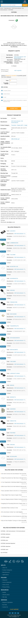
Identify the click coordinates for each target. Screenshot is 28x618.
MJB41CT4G (13, 420)
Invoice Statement (6, 582)
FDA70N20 (12, 432)
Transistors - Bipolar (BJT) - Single (19, 125)
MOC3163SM (13, 314)
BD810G (12, 385)
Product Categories (6, 570)
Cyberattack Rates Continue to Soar (9, 507)
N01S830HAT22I (14, 278)
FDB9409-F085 (13, 302)
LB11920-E (12, 231)
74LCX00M (12, 254)
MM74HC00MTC (14, 349)
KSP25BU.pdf (16, 139)
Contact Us (4, 607)
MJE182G (12, 290)
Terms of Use (5, 584)
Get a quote (17, 70)
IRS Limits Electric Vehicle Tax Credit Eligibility (12, 512)
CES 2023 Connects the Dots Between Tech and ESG (13, 473)
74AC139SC (13, 361)
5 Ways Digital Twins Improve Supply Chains (11, 495)
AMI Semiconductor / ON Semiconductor (20, 57)
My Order (4, 604)
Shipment (4, 580)
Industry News (5, 594)
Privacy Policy (5, 587)
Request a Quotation (7, 602)
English (25, 2)
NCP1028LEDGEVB (15, 337)
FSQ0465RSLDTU (14, 325)
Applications (5, 574)
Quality (3, 592)
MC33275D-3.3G (14, 266)
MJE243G (12, 444)
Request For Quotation (11, 75)
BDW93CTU (13, 397)
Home (1, 8)
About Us (4, 567)
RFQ (4, 239)
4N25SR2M (12, 409)
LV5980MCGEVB (14, 242)
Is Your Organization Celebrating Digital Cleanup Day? (13, 482)
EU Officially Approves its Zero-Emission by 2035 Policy (14, 516)
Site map (4, 597)
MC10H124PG (13, 456)
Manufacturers (7, 8)
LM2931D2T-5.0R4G (15, 373)
